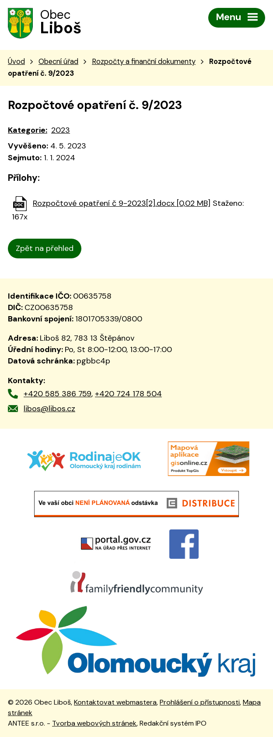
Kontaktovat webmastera (115, 702)
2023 (60, 130)
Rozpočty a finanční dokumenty (144, 61)
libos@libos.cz (49, 408)
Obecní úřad (58, 61)
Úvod (16, 61)
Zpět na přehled (45, 248)
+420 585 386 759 (57, 393)
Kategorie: (27, 130)
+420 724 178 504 (128, 393)
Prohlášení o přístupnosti (200, 702)
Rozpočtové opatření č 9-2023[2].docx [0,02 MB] (121, 203)
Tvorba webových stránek (94, 723)
